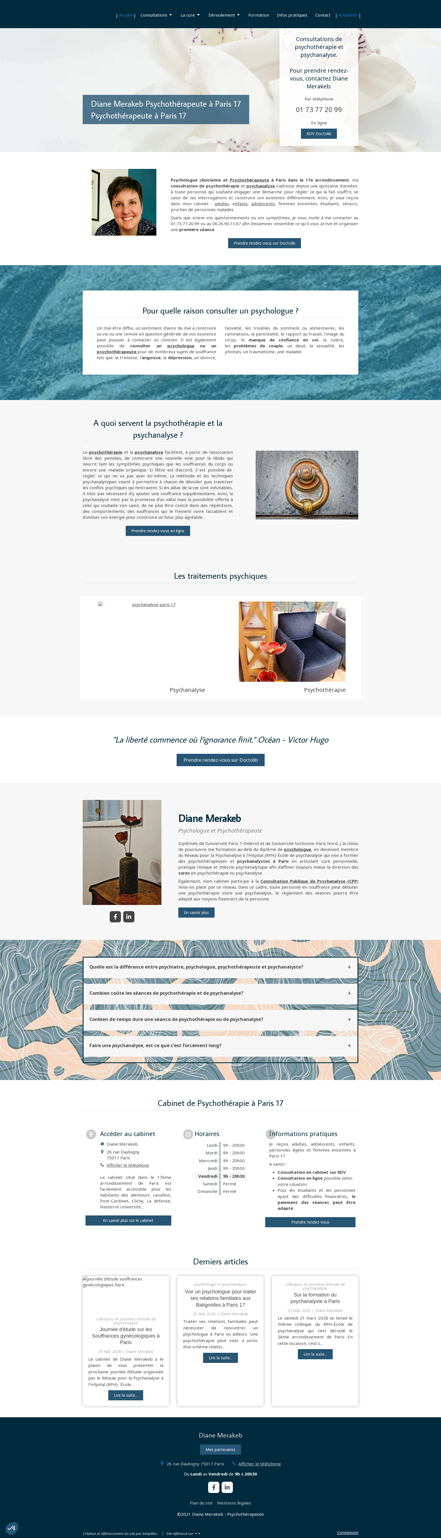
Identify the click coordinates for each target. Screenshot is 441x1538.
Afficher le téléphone (128, 1165)
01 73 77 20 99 (319, 109)
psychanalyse (260, 186)
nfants (241, 203)
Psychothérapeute (249, 180)
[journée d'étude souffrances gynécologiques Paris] (126, 1293)
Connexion (347, 1532)
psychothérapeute (116, 351)
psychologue (180, 345)
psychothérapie (105, 452)
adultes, (222, 203)
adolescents (263, 203)
